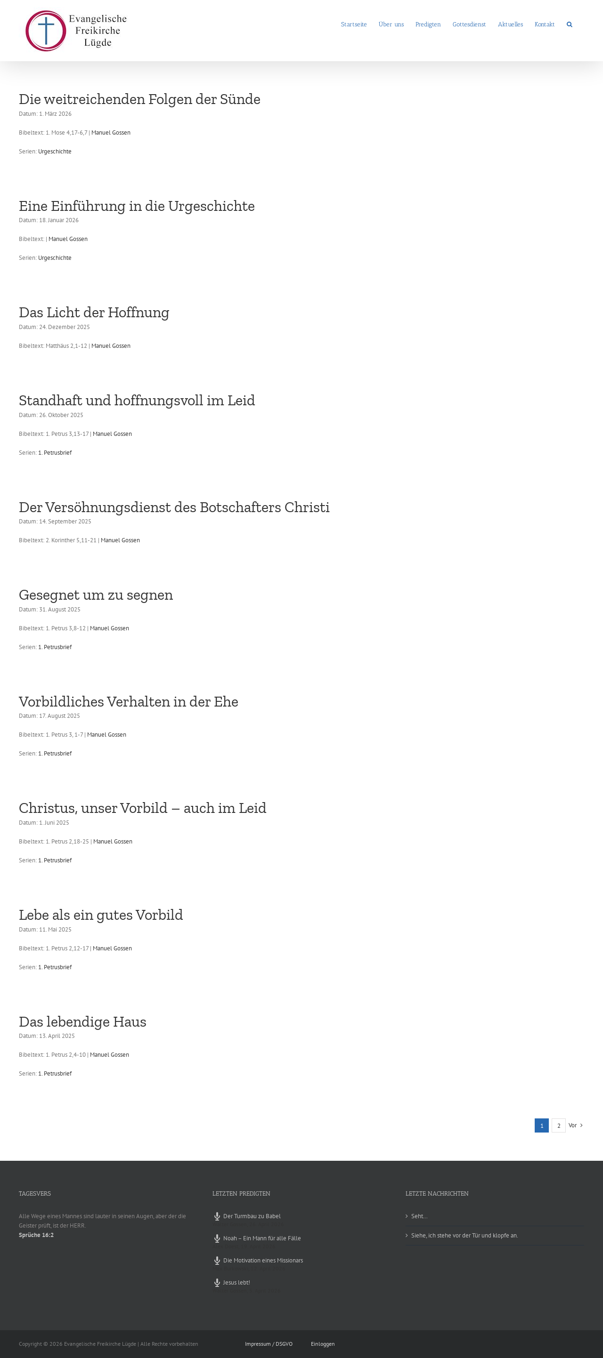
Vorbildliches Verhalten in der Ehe (128, 701)
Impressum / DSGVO (269, 1343)
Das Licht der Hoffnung (94, 312)
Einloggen (323, 1343)
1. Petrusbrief (55, 453)
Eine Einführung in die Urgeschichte (137, 206)
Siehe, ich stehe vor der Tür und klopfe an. (464, 1235)
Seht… (419, 1216)
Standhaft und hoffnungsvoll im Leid (137, 400)
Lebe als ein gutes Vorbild (101, 915)
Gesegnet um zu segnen (96, 594)
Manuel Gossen (110, 133)
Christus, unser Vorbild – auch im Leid (143, 808)
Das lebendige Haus (83, 1021)
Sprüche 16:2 (36, 1235)
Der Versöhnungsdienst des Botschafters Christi (174, 507)
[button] (569, 23)
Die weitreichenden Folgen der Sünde (140, 99)
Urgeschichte (55, 151)
